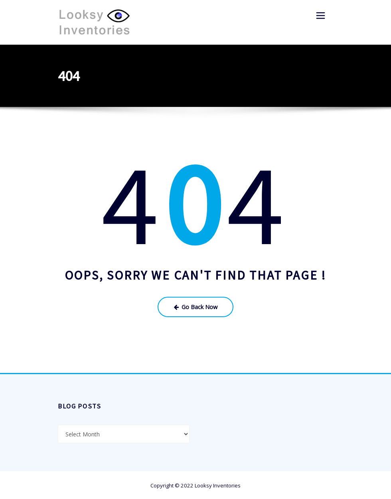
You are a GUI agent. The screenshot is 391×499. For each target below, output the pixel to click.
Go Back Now (195, 305)
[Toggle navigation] (320, 15)
